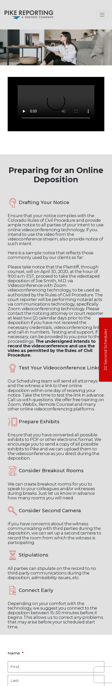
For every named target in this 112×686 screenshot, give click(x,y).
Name (16, 653)
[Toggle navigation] (102, 15)
